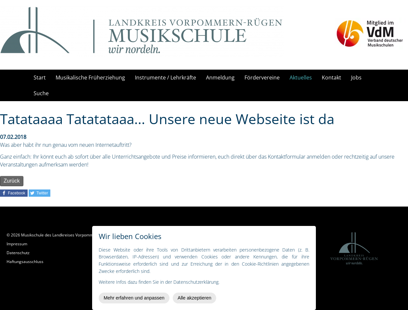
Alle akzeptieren (194, 297)
